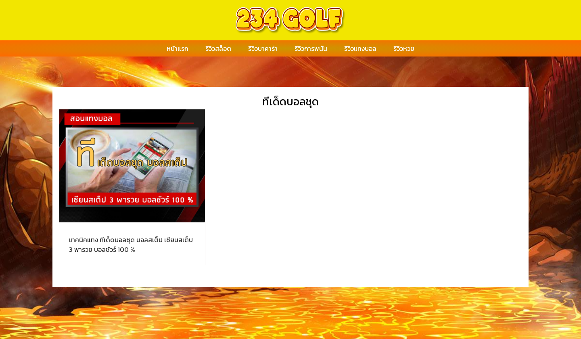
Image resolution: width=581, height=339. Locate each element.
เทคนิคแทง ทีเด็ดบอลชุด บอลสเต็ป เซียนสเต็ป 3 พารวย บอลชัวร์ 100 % (131, 244)
